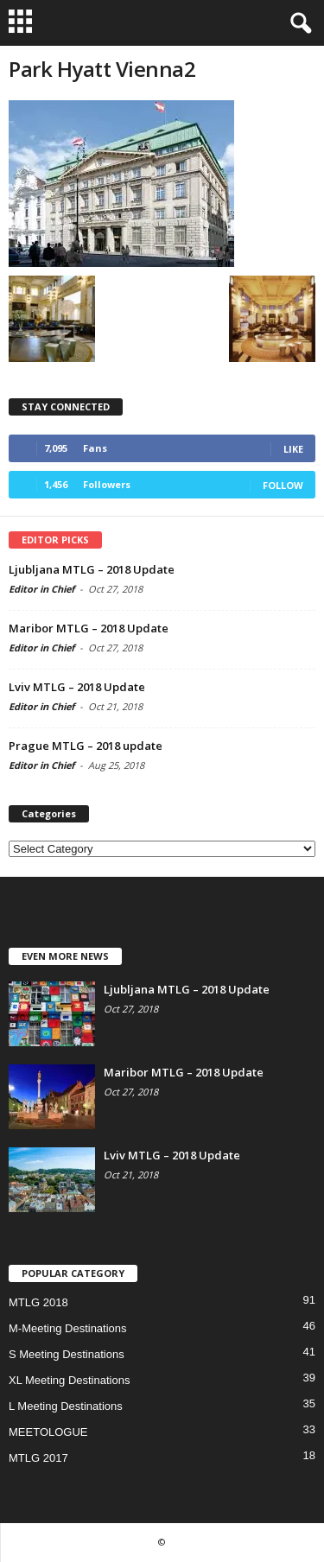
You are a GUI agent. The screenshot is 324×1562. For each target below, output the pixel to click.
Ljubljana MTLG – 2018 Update (92, 569)
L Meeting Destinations (66, 1406)
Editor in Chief (41, 588)
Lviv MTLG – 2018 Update (77, 687)
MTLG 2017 (38, 1457)
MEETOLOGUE (48, 1431)
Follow (283, 485)
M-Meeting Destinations (68, 1328)
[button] (297, 23)
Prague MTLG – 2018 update (85, 745)
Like (293, 448)
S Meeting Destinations (66, 1354)
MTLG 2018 (38, 1302)
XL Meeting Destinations (69, 1380)
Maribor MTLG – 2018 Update (88, 628)
